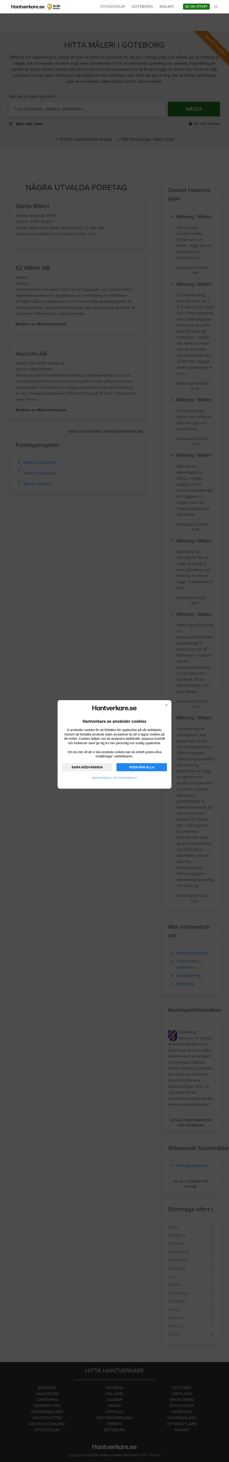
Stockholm (112, 6)
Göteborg (142, 6)
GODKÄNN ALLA (141, 767)
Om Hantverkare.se (125, 777)
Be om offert (196, 6)
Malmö (167, 6)
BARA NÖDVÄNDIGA (87, 767)
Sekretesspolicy (101, 777)
